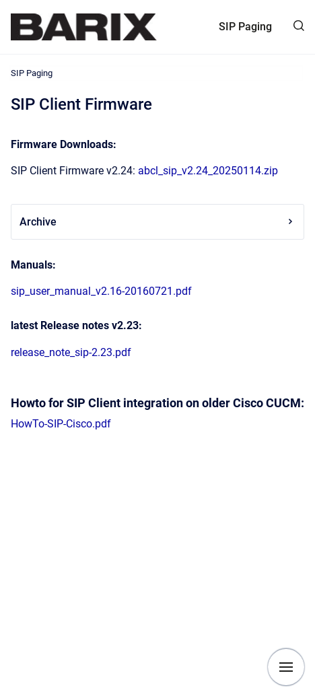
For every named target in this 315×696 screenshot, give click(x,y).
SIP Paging (245, 26)
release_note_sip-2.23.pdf (71, 352)
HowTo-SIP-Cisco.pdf (61, 423)
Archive (157, 221)
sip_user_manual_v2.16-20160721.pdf (101, 291)
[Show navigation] (286, 667)
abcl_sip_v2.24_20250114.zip (208, 170)
